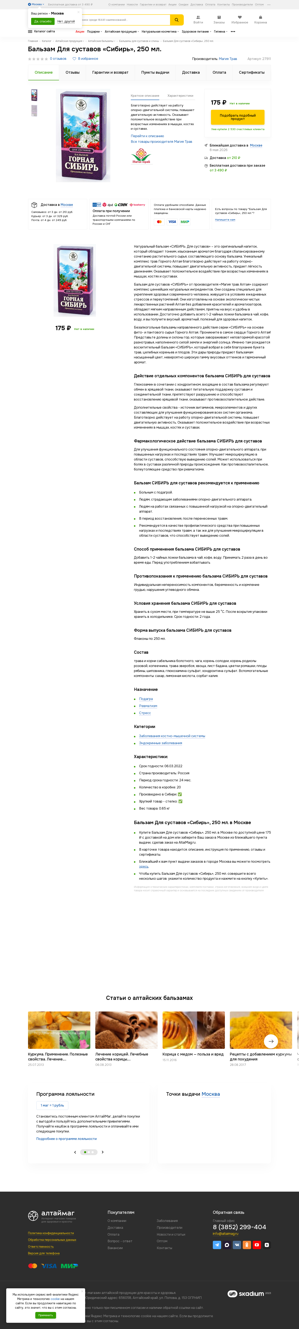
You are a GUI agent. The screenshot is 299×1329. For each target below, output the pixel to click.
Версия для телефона (44, 1253)
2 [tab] (89, 1152)
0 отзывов (58, 58)
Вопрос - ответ (120, 1241)
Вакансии (115, 1248)
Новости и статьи (171, 1234)
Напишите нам (225, 219)
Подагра (146, 699)
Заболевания (167, 1221)
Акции (172, 4)
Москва (211, 1094)
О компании (116, 4)
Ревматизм (148, 706)
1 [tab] (85, 1152)
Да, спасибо (42, 21)
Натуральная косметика (160, 31)
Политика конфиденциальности (51, 1233)
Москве (256, 145)
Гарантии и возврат (153, 4)
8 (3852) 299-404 (239, 1227)
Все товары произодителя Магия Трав (161, 141)
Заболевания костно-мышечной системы (172, 736)
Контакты (223, 4)
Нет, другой (66, 21)
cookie (146, 1316)
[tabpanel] (88, 1116)
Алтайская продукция (122, 31)
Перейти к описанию (147, 136)
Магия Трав (228, 59)
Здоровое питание (196, 31)
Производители (242, 4)
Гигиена (220, 31)
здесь (143, 866)
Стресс (145, 713)
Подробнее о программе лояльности (66, 1139)
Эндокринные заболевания (160, 743)
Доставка (196, 4)
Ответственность (41, 1246)
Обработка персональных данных (52, 1240)
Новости (132, 4)
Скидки (183, 4)
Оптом (259, 4)
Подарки (94, 31)
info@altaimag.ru (225, 1233)
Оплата (210, 4)
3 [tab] (93, 1152)
